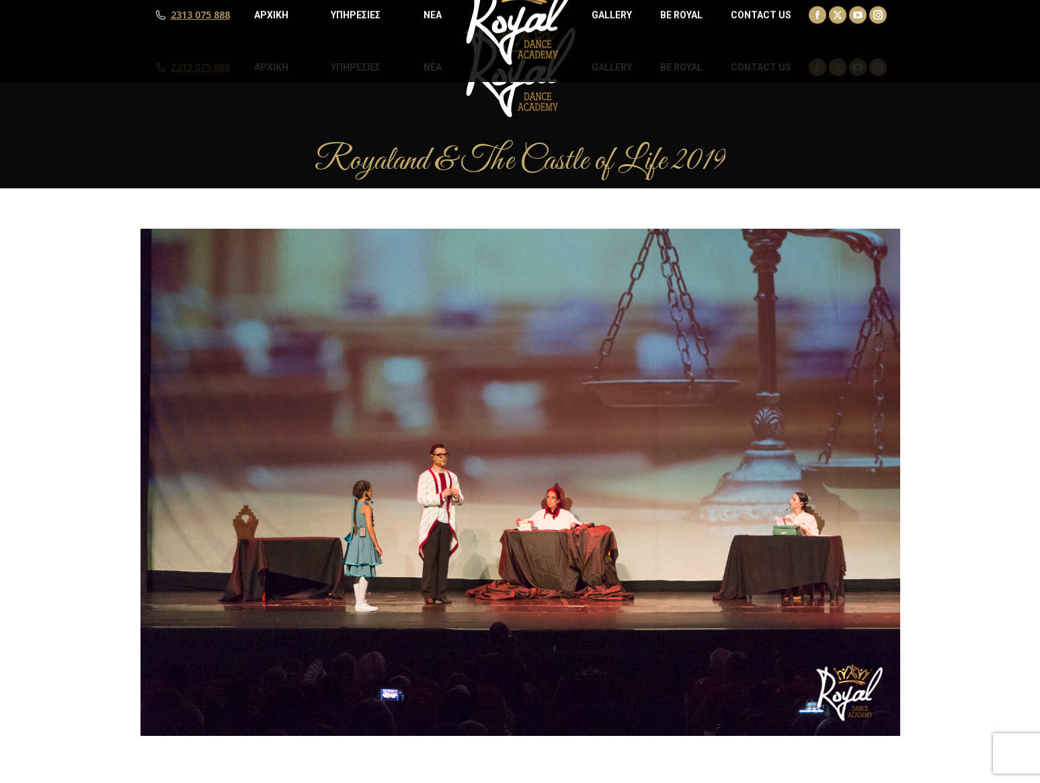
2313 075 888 (200, 67)
